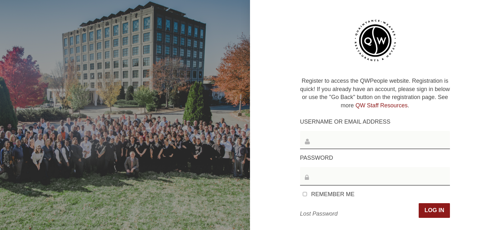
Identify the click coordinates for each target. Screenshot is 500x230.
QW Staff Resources (382, 105)
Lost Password (319, 214)
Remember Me (327, 194)
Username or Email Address (345, 122)
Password (316, 158)
